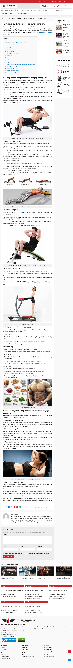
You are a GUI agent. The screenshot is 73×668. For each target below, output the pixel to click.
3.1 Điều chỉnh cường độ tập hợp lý (12, 66)
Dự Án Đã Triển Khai (59, 1)
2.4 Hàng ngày (8, 62)
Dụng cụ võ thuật (36, 10)
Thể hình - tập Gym (16, 18)
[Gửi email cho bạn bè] (14, 507)
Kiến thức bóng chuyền (49, 656)
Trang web (39, 546)
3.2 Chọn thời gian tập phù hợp (11, 68)
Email (21, 546)
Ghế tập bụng (25, 651)
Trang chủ (3, 18)
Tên (4, 546)
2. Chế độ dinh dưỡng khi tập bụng (11, 53)
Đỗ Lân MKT (13, 26)
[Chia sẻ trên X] (11, 507)
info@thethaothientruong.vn (8, 634)
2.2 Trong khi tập (8, 57)
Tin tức (66, 1)
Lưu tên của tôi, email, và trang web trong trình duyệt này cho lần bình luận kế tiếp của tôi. (27, 553)
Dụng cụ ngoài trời (7, 13)
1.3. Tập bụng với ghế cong (10, 49)
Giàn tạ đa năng (25, 649)
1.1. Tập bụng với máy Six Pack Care (12, 44)
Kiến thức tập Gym (48, 649)
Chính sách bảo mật (5, 658)
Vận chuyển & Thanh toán (49, 1)
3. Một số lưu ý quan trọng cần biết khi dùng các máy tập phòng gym (19, 64)
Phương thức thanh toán (6, 652)
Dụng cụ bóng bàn (48, 10)
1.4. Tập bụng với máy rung (10, 51)
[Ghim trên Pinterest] (17, 507)
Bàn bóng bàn (25, 652)
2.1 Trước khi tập (8, 55)
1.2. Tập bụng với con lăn (10, 47)
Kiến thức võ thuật (48, 652)
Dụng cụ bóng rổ (60, 10)
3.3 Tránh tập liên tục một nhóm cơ (12, 70)
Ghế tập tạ (24, 647)
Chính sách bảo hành (5, 654)
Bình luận (5, 534)
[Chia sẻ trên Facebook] (9, 507)
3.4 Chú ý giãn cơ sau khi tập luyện (12, 72)
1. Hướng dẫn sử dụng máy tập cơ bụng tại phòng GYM (16, 42)
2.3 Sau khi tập (8, 59)
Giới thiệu (41, 1)
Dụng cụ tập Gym (25, 10)
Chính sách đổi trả (5, 656)
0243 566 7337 (5, 632)
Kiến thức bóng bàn (48, 647)
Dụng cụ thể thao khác (21, 13)
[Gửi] (38, 6)
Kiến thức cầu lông (48, 651)
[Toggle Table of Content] (33, 39)
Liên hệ (70, 1)
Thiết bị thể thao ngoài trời (28, 656)
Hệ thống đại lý (4, 649)
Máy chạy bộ (4, 10)
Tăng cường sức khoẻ (48, 654)
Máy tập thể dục (14, 10)
